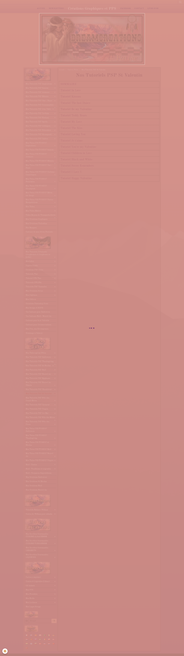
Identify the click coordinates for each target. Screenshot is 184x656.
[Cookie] (5, 651)
